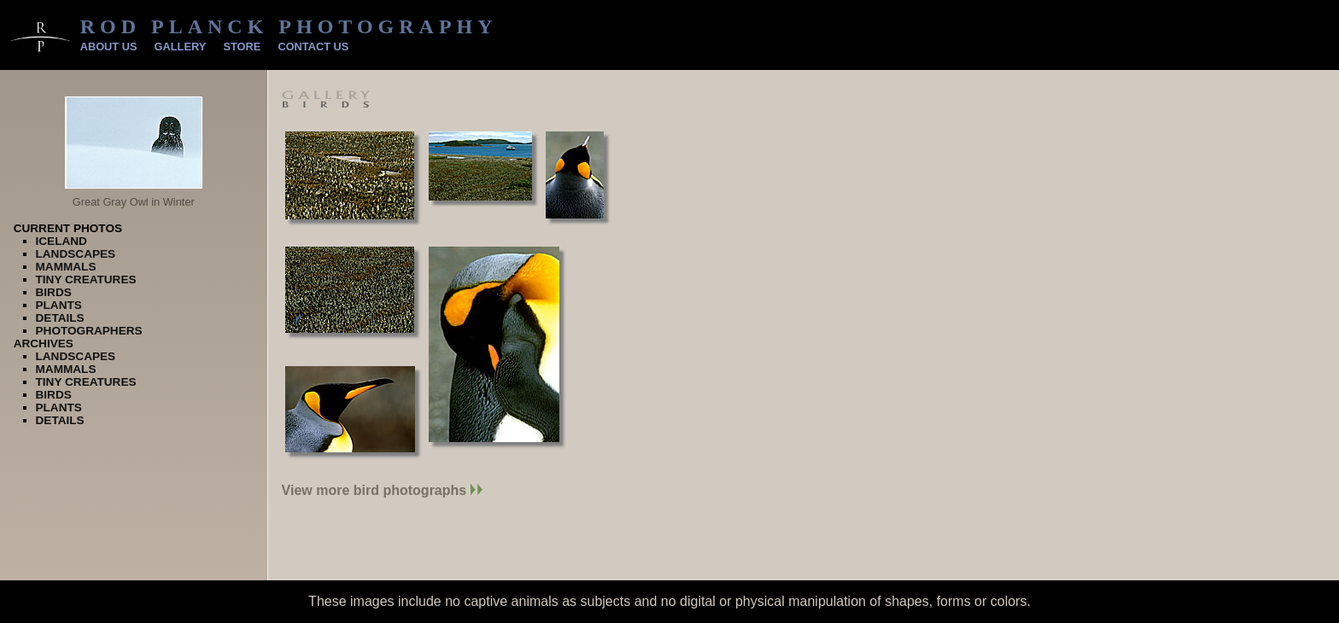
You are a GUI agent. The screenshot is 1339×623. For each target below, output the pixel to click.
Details (60, 318)
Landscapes (76, 253)
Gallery (181, 46)
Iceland (61, 241)
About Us (108, 46)
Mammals (66, 266)
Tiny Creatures (86, 279)
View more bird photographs (382, 490)
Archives (43, 343)
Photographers (89, 330)
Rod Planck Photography (289, 26)
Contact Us (313, 46)
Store (241, 46)
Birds (54, 292)
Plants (59, 305)
